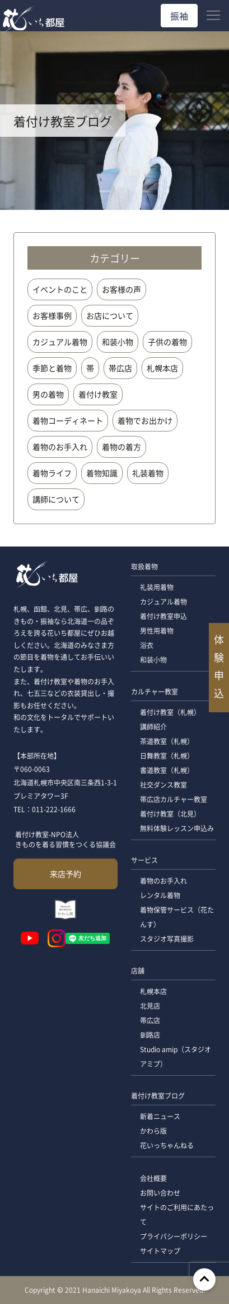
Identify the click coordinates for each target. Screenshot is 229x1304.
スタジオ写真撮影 (167, 938)
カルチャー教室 (154, 691)
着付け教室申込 (163, 616)
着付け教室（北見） (170, 813)
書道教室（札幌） (167, 770)
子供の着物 (167, 341)
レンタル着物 (160, 895)
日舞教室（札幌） (167, 755)
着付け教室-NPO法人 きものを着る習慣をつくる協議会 (65, 839)
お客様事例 (52, 315)
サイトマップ (160, 1250)
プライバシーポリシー (173, 1236)
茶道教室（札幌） (167, 741)
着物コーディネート (67, 420)
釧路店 (150, 1034)
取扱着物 (144, 566)
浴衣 (146, 645)
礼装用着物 (157, 587)
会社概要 (153, 1178)
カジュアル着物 (59, 341)
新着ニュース (160, 1116)
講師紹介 (153, 726)
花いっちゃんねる (167, 1145)
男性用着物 (157, 630)
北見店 (150, 1005)
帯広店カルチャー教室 (173, 799)
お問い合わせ (160, 1192)
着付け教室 (98, 394)
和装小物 (117, 341)
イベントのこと (59, 289)
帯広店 (120, 367)
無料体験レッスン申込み (177, 828)
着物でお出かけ (145, 420)
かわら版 (153, 1130)
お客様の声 (121, 289)
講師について (56, 499)
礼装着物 (147, 472)
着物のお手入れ (59, 446)
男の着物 (48, 394)
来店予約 (65, 873)
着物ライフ (52, 472)
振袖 (179, 15)
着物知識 (102, 472)
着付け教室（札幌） (170, 712)
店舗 (137, 970)
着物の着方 (121, 446)
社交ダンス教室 (163, 784)
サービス (144, 860)
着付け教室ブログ (158, 1095)
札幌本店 (162, 367)
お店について (109, 315)
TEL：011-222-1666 (44, 809)
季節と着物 (52, 367)
